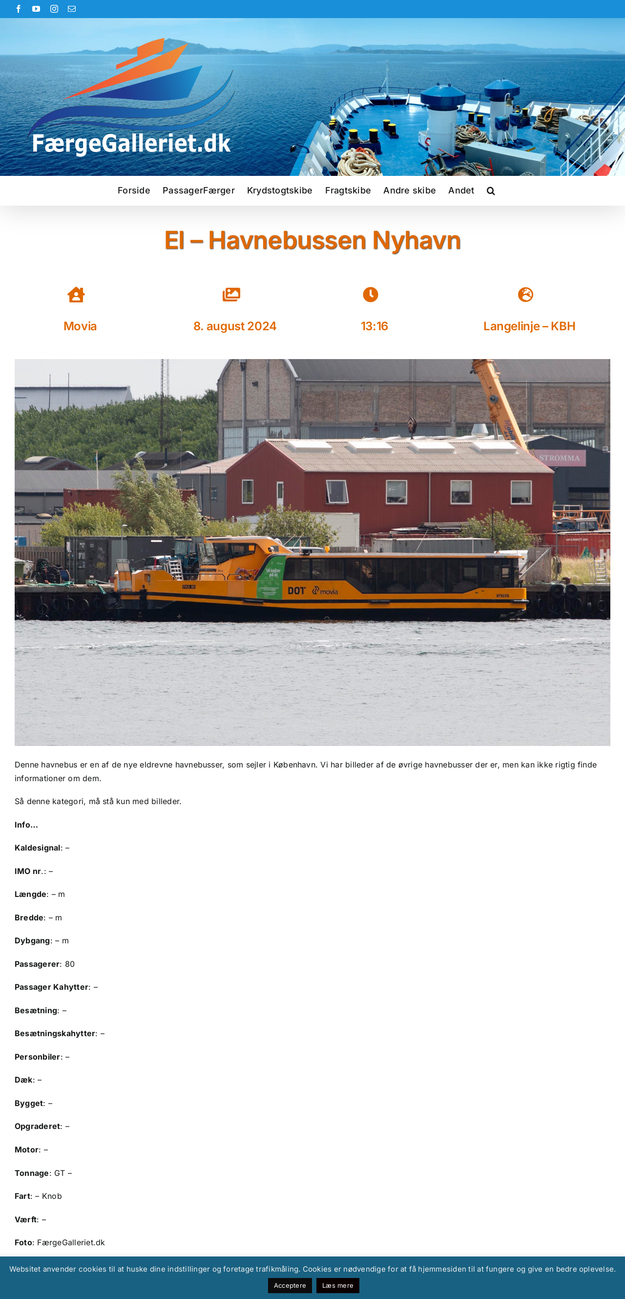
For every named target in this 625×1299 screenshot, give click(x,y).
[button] (491, 190)
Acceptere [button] (290, 1285)
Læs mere (338, 1285)
